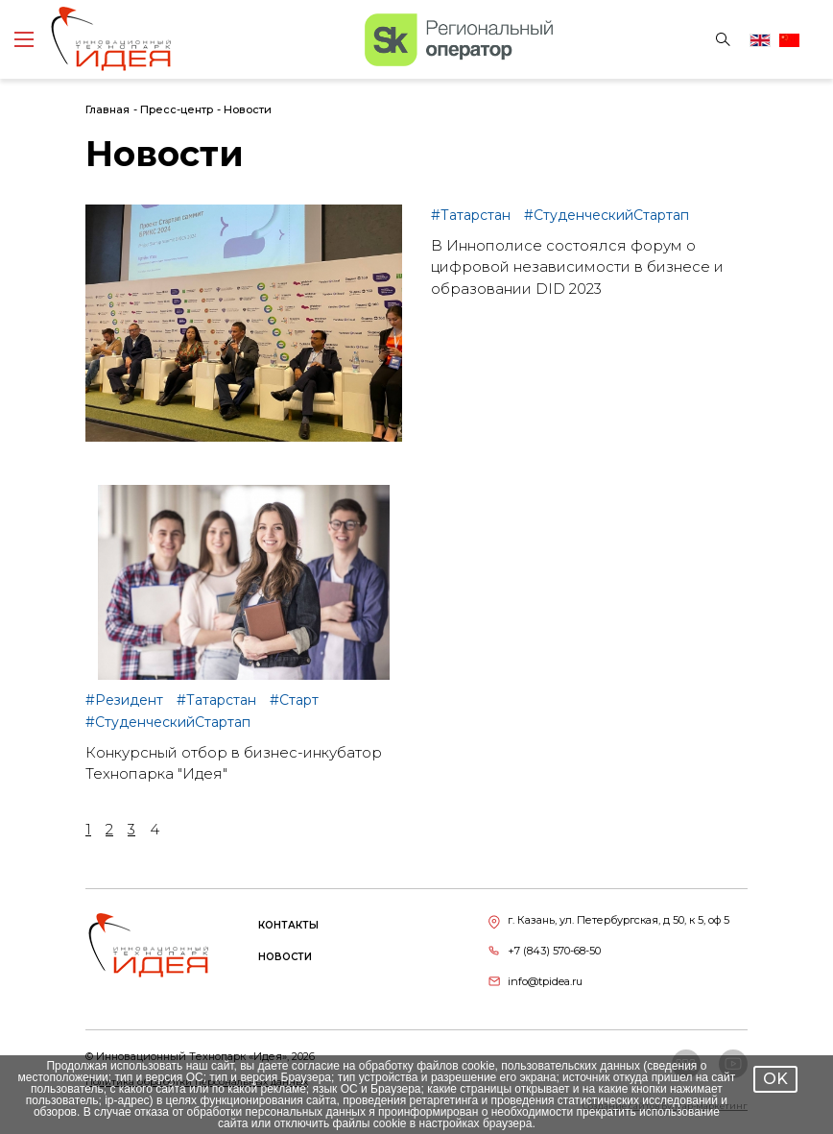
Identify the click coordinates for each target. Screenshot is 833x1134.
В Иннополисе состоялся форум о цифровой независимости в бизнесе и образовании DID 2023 (577, 267)
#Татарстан (472, 215)
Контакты (288, 925)
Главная (107, 109)
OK (775, 1079)
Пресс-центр (176, 109)
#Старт (294, 700)
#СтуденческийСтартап (606, 215)
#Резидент (126, 700)
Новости (248, 109)
